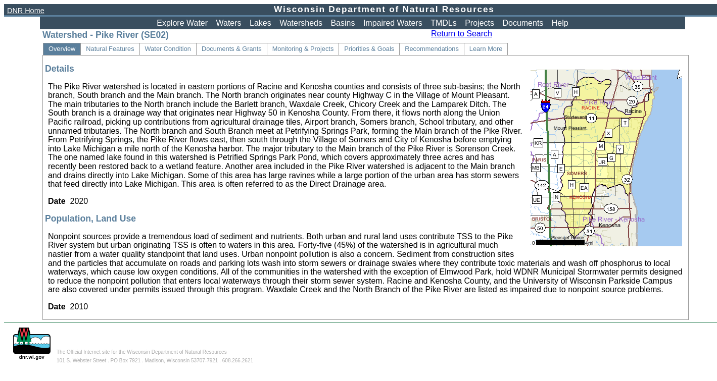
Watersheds (300, 23)
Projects (479, 23)
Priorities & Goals (369, 48)
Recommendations (432, 48)
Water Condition (168, 48)
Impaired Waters (392, 23)
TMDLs (444, 23)
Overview (62, 48)
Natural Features (110, 48)
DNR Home (25, 11)
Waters (229, 23)
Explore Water (182, 23)
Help (560, 23)
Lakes (260, 23)
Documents (522, 23)
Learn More (485, 48)
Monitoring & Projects (303, 48)
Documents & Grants (232, 48)
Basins (342, 23)
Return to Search (461, 33)
